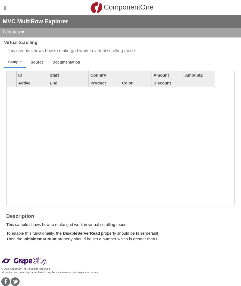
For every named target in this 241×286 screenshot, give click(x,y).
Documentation (66, 62)
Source (37, 62)
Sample (15, 62)
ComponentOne (122, 7)
